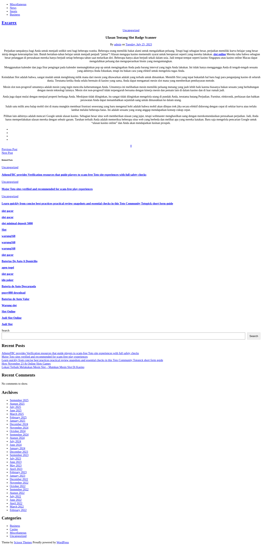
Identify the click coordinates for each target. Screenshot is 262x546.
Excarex (9, 22)
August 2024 (17, 437)
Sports (13, 11)
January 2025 (17, 420)
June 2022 (15, 499)
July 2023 (15, 458)
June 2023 (15, 462)
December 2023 (19, 451)
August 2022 (17, 492)
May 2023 (15, 465)
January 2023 (17, 475)
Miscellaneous (18, 4)
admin (117, 44)
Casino (14, 529)
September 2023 (19, 455)
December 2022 (19, 479)
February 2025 (18, 417)
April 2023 (16, 469)
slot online (219, 54)
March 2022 (17, 506)
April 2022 (16, 503)
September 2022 (19, 489)
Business (15, 14)
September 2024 (19, 434)
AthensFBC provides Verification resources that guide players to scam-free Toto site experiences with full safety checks (74, 174)
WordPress (62, 542)
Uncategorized (131, 30)
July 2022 (15, 496)
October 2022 (18, 486)
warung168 (8, 242)
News (13, 7)
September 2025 (19, 400)
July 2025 (15, 407)
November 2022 (19, 482)
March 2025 (17, 414)
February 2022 (18, 510)
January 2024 (17, 448)
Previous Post (9, 149)
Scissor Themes (23, 542)
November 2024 (19, 427)
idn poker (8, 280)
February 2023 (18, 472)
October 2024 (18, 431)
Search (5, 330)
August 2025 (17, 403)
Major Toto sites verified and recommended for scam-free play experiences (47, 189)
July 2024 (15, 441)
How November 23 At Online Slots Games (26, 363)
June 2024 (15, 444)
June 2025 (15, 410)
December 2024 (19, 424)
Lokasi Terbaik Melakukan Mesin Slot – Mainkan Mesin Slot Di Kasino (43, 367)
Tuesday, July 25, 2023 (138, 44)
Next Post (7, 152)
